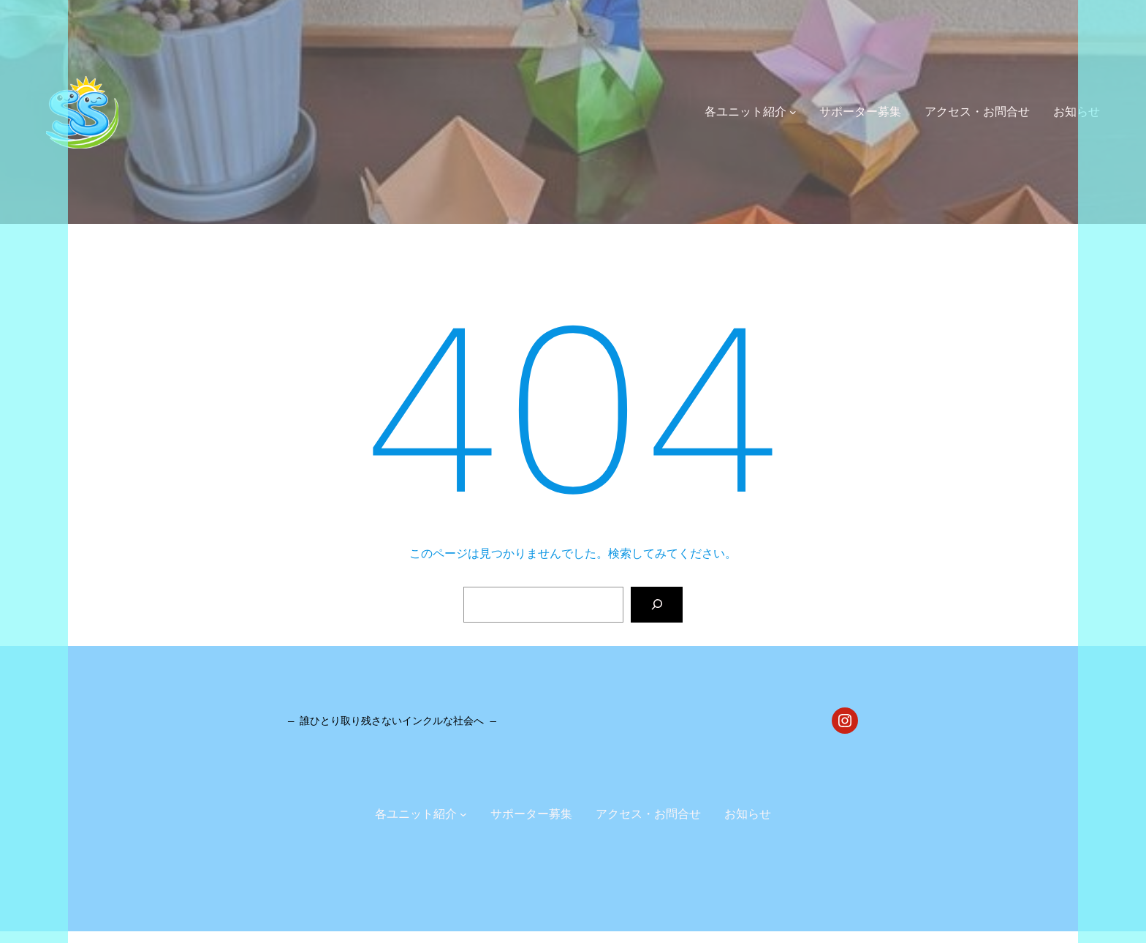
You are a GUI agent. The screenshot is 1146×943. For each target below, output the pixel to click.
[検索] (657, 605)
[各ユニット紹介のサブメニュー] (793, 112)
